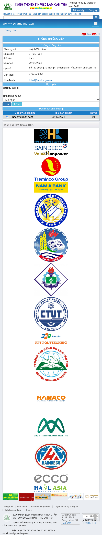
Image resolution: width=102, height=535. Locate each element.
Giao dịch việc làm (40, 506)
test (88, 34)
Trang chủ (10, 30)
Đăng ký (93, 10)
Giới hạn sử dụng (13, 510)
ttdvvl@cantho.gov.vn (40, 80)
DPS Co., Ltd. (89, 523)
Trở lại (17, 104)
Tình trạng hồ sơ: (12, 96)
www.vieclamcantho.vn (18, 23)
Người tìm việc (10, 14)
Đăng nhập (79, 10)
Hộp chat (66, 523)
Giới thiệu (22, 506)
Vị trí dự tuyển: (11, 87)
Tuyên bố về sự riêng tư (66, 506)
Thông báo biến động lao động (67, 14)
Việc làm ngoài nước (42, 14)
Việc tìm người (24, 14)
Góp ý (29, 510)
